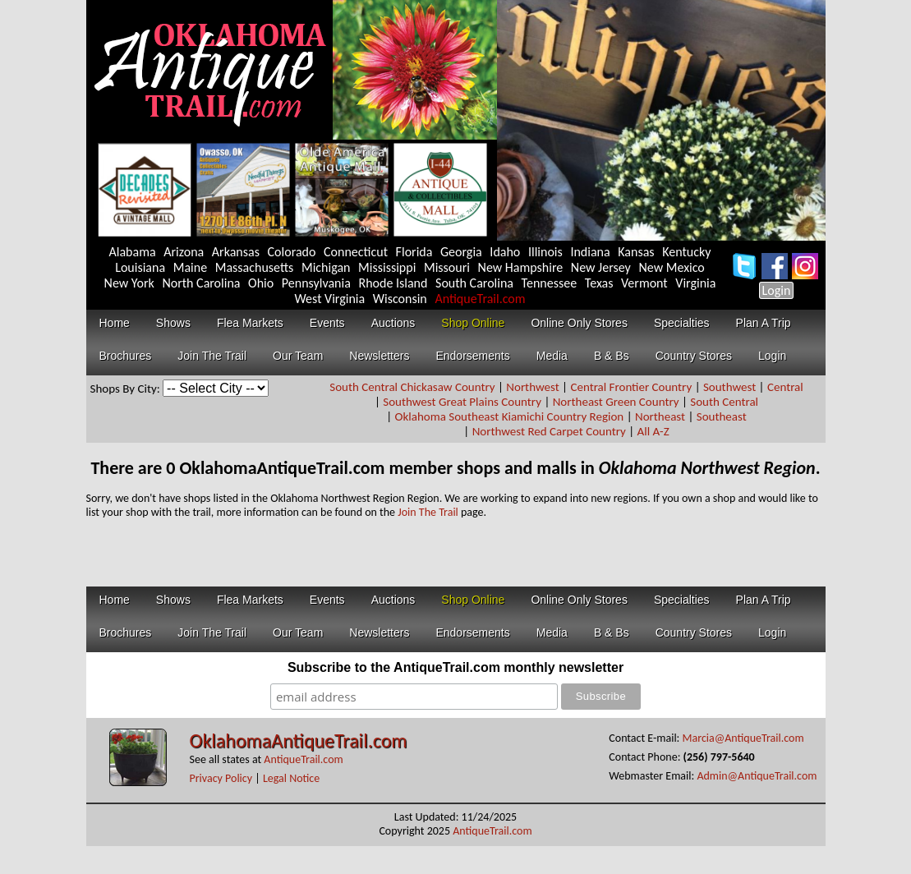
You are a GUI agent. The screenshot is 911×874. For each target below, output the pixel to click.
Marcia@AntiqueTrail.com (743, 738)
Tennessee (549, 283)
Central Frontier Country (631, 387)
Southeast (722, 416)
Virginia (695, 283)
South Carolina (474, 283)
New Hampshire (521, 267)
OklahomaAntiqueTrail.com (298, 740)
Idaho (505, 252)
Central (785, 387)
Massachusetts (254, 267)
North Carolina (201, 283)
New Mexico (671, 267)
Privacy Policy (221, 778)
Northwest (532, 387)
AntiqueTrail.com (480, 298)
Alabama (132, 252)
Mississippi (387, 267)
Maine (190, 267)
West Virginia (329, 298)
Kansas (636, 252)
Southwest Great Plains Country (462, 401)
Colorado (292, 252)
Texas (599, 283)
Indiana (590, 252)
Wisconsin (400, 298)
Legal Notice (291, 778)
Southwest (729, 387)
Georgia (461, 252)
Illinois (545, 252)
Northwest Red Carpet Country (549, 431)
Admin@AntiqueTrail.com (757, 776)
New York (129, 283)
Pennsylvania (316, 283)
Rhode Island (392, 283)
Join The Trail (428, 512)
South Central (724, 401)
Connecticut (356, 252)
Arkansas (236, 252)
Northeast (660, 416)
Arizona (183, 252)
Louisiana (140, 267)
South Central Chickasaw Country (412, 387)
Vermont (644, 283)
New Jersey (601, 267)
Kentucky (686, 252)
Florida (414, 252)
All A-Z (653, 431)
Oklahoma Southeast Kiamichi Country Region (509, 416)
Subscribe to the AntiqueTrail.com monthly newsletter (455, 667)
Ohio (261, 283)
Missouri (447, 267)
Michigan (326, 267)
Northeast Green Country (616, 401)
